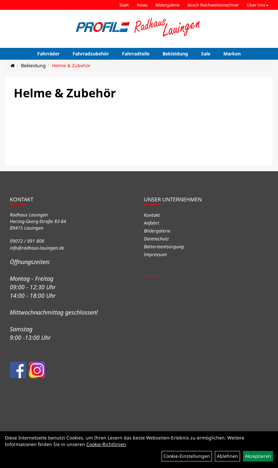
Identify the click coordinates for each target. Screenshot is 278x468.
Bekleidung (175, 54)
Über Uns (258, 5)
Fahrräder (48, 54)
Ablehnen (227, 456)
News (142, 5)
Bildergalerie (167, 5)
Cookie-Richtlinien (106, 444)
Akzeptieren (258, 456)
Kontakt (152, 215)
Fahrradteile (135, 54)
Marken (232, 54)
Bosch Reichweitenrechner (213, 5)
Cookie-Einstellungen (187, 456)
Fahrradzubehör (91, 54)
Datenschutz (156, 238)
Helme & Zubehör (71, 65)
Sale (205, 54)
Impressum (155, 254)
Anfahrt (151, 223)
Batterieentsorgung (164, 246)
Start (124, 5)
